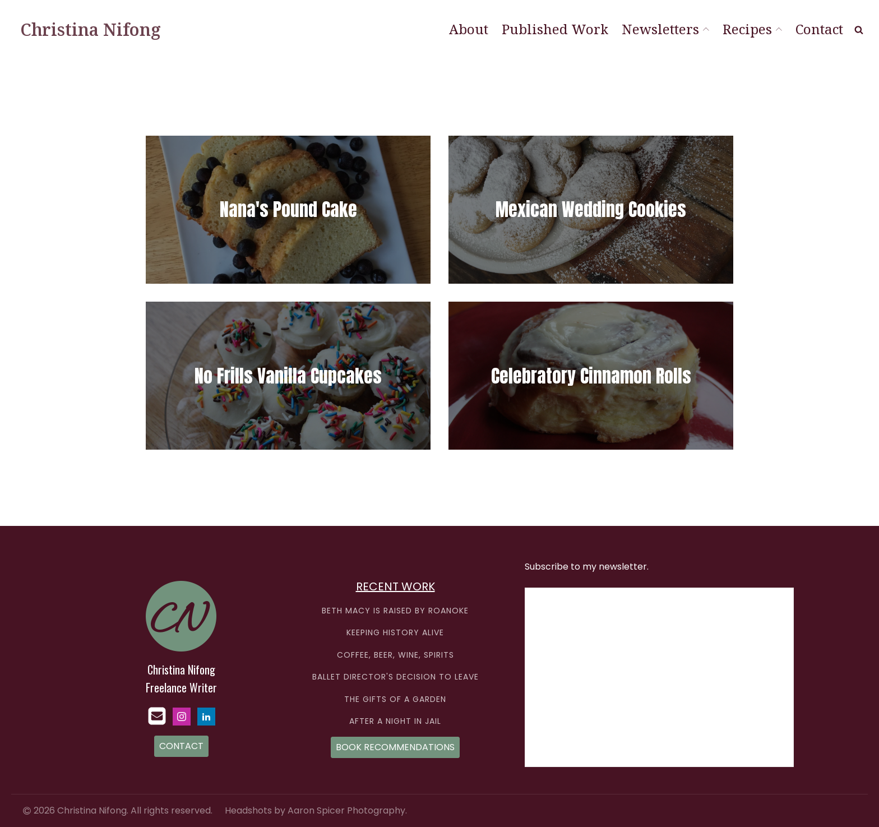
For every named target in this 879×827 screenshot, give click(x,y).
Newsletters (665, 29)
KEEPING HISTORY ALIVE (395, 633)
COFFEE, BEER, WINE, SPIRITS (395, 655)
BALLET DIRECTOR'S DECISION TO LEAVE (395, 677)
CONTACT (181, 746)
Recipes (752, 29)
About (468, 29)
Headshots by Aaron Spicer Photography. (316, 811)
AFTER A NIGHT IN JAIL (395, 721)
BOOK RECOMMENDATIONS (395, 747)
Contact (819, 29)
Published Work (555, 29)
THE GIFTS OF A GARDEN (395, 699)
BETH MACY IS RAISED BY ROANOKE (395, 611)
